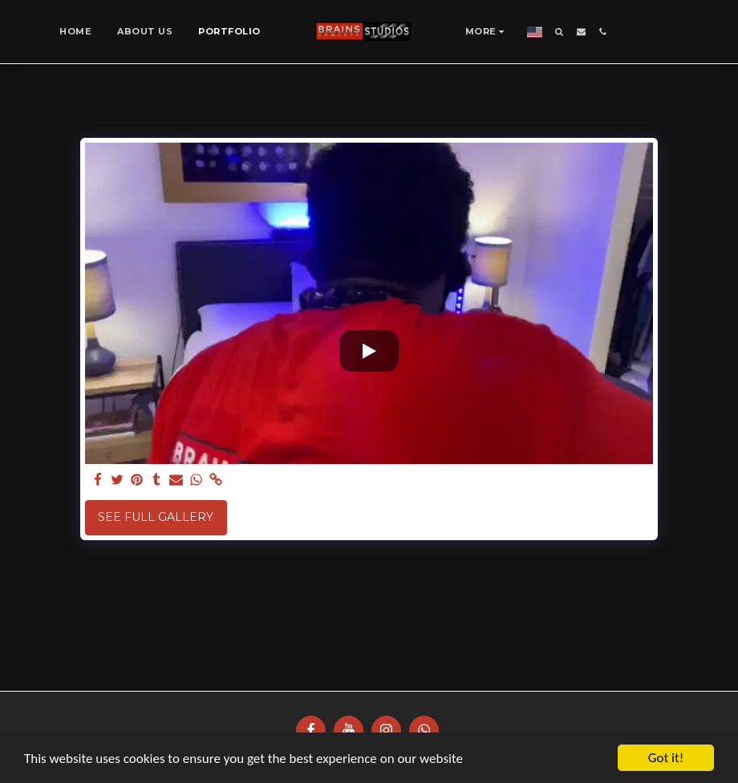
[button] (559, 31)
